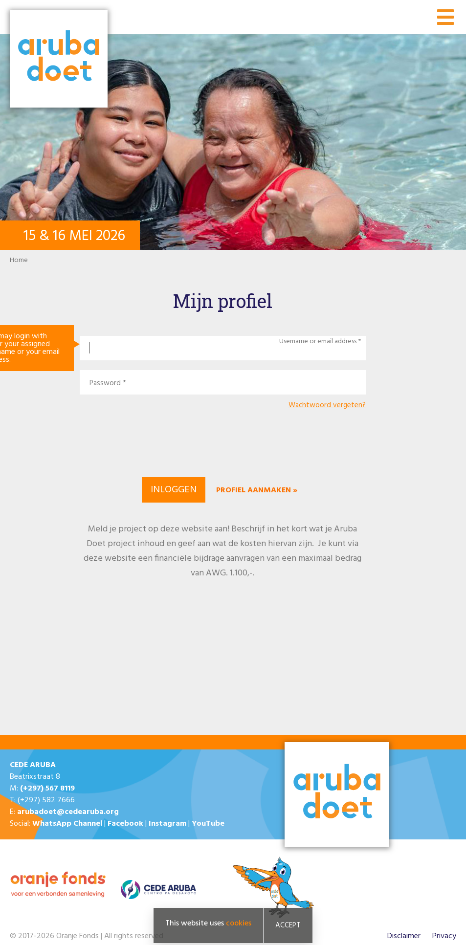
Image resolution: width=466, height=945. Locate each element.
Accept (288, 925)
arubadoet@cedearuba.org (68, 812)
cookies (238, 923)
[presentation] (222, 442)
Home (19, 260)
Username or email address (317, 341)
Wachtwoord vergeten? (327, 405)
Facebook (125, 823)
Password (105, 383)
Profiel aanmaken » (256, 490)
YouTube (208, 823)
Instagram (167, 823)
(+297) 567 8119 (47, 788)
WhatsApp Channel (67, 823)
